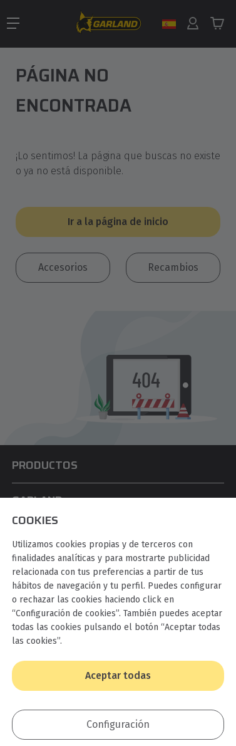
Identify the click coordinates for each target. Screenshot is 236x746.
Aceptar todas (118, 675)
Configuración (118, 724)
